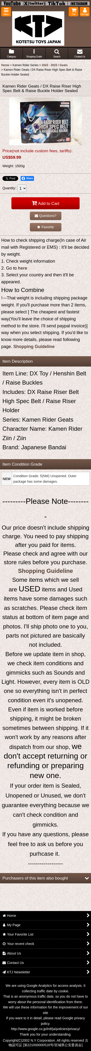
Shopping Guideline (34, 346)
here (22, 268)
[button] (6, 11)
